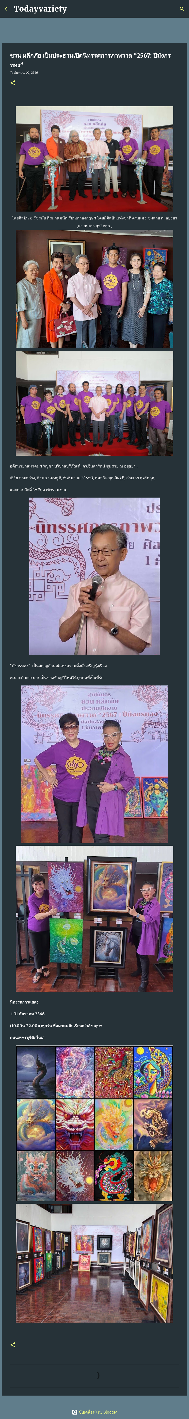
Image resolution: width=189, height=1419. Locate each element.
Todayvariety (40, 9)
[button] (13, 83)
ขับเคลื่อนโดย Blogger (94, 1412)
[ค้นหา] (74, 9)
